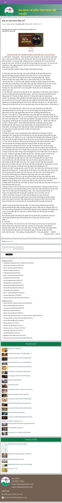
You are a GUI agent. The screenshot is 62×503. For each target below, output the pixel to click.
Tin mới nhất (31, 344)
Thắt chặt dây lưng (8, 273)
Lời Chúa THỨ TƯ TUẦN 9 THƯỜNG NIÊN (19, 432)
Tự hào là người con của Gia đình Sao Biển (15, 318)
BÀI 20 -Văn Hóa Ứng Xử (10, 313)
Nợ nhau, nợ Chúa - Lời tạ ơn (11, 328)
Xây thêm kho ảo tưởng (10, 325)
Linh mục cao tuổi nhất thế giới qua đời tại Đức (20, 417)
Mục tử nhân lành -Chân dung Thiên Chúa (14, 303)
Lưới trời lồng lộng (8, 333)
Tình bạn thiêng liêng (9, 295)
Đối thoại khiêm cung (9, 283)
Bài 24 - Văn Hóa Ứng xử (10, 275)
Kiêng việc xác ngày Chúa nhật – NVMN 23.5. (15, 263)
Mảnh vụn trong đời (9, 310)
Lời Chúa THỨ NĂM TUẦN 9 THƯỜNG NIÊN (19, 408)
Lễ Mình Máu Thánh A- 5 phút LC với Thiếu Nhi (20, 389)
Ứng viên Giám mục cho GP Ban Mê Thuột (14, 338)
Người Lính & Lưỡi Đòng (14, 348)
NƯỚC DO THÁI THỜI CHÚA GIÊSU (17, 444)
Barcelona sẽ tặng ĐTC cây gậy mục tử (12, 421)
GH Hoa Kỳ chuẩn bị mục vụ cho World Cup (19, 362)
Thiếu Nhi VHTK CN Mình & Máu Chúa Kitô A (20, 366)
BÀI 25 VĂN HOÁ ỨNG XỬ (10, 285)
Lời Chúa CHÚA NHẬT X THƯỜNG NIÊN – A (19, 353)
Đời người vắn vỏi (8, 278)
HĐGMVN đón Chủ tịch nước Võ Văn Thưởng (20, 464)
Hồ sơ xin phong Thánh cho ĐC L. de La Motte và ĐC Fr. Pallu (19, 315)
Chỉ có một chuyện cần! (10, 330)
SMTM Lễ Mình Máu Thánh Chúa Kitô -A (18, 394)
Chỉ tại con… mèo (12, 468)
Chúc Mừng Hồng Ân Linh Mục (16, 459)
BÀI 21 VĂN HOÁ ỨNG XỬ (10, 305)
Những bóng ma (8, 323)
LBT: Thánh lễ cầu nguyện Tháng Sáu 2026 (19, 403)
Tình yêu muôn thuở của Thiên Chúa (13, 297)
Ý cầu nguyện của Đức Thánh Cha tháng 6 (19, 375)
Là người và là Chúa (13, 384)
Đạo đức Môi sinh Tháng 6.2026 (16, 412)
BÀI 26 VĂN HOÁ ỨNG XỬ (10, 288)
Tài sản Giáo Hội (8, 290)
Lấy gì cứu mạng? (8, 270)
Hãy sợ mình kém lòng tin (10, 265)
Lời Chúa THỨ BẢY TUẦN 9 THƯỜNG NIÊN (19, 358)
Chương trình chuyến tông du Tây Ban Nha (19, 371)
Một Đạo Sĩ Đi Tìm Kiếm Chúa (11, 335)
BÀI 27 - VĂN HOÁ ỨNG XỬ (11, 292)
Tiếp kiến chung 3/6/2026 (14, 380)
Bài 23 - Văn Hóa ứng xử (10, 268)
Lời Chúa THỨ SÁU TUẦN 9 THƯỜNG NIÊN (19, 398)
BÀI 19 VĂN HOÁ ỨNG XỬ (10, 320)
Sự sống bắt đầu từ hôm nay (15, 427)
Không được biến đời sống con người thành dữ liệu (21, 423)
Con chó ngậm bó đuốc (10, 280)
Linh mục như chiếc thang (10, 308)
